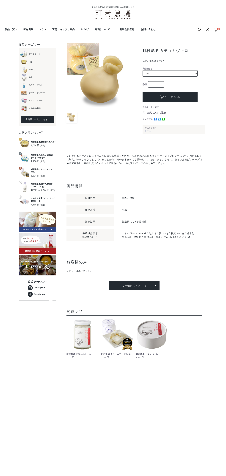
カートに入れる (172, 97)
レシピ (85, 29)
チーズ (148, 131)
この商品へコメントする (134, 285)
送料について (102, 29)
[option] (99, 75)
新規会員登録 (127, 29)
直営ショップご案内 (63, 29)
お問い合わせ (148, 29)
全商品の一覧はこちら (37, 119)
